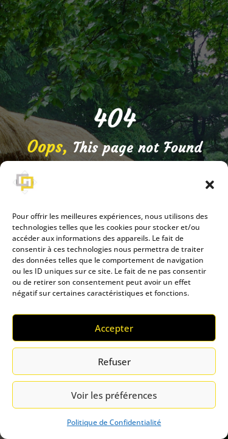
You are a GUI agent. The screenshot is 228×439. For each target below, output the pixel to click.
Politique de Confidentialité (114, 422)
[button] (210, 185)
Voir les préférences (114, 395)
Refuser (114, 361)
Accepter (114, 328)
